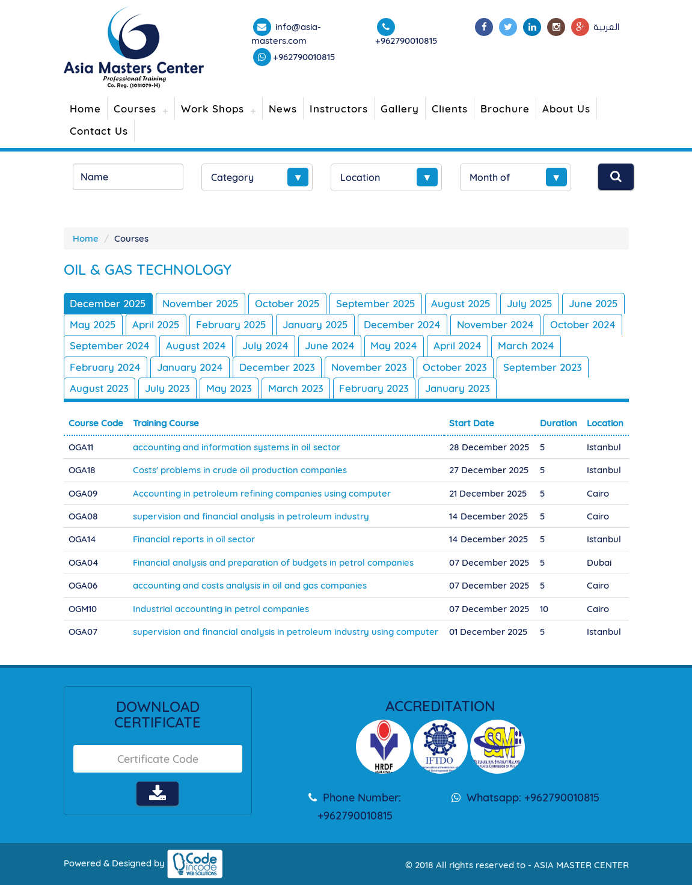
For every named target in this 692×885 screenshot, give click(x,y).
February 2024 (178, 367)
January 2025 (382, 324)
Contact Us (99, 130)
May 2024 (478, 345)
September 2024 (192, 345)
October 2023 (529, 367)
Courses (135, 108)
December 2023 (351, 367)
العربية (606, 27)
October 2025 (288, 303)
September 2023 (109, 388)
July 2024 (348, 345)
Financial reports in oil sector (194, 539)
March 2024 (98, 367)
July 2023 (263, 388)
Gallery (400, 108)
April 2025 (222, 324)
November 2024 (563, 324)
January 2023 (554, 388)
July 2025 (531, 303)
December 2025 (108, 303)
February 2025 (298, 324)
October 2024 (103, 345)
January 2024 (263, 367)
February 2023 (471, 388)
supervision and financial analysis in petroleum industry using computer (285, 631)
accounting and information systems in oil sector (236, 447)
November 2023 (443, 367)
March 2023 (392, 388)
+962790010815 (304, 57)
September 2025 (376, 303)
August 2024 (278, 345)
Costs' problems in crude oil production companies (240, 470)
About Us (566, 108)
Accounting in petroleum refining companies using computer (262, 492)
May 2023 (325, 388)
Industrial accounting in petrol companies (221, 608)
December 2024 (470, 324)
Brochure (505, 108)
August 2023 (194, 388)
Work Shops (212, 108)
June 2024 (413, 345)
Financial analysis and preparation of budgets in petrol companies (273, 562)
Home (85, 108)
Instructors (339, 108)
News (283, 108)
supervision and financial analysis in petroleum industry (251, 516)
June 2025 (95, 324)
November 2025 (201, 303)
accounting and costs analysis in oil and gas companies (250, 585)
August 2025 (462, 303)
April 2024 (542, 345)
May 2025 (159, 324)
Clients (450, 108)
